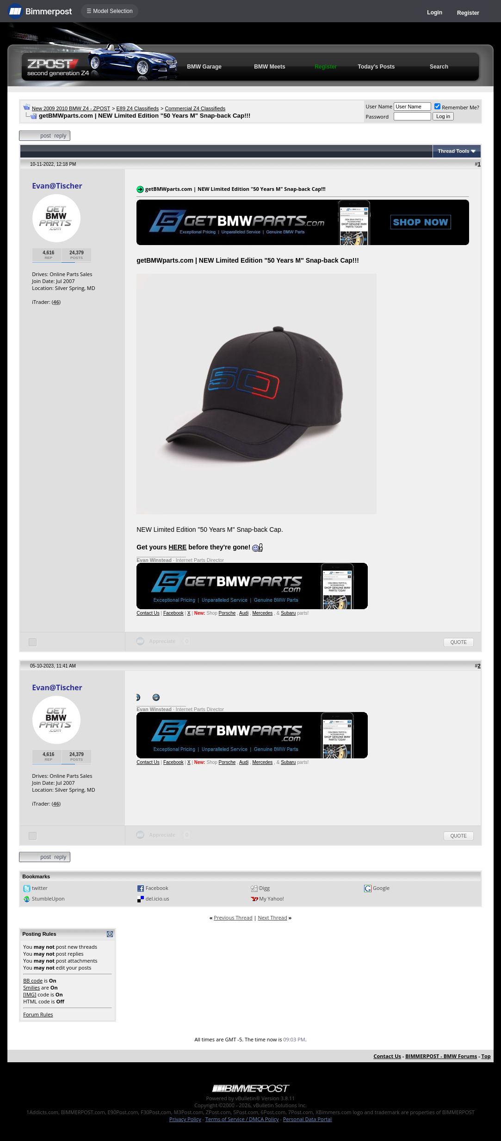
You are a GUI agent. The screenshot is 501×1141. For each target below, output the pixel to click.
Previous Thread (233, 917)
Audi (243, 613)
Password (377, 116)
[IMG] (29, 994)
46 (56, 301)
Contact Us (147, 613)
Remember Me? (456, 107)
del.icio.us (157, 898)
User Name (379, 106)
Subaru (288, 613)
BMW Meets (269, 66)
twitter (40, 887)
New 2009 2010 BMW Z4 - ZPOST (71, 108)
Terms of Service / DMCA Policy (242, 1119)
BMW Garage (204, 66)
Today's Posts (376, 66)
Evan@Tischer (57, 186)
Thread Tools (453, 151)
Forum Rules (38, 1014)
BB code (33, 980)
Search (439, 66)
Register (468, 13)
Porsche (227, 613)
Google (381, 887)
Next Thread (272, 917)
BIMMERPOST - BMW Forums (441, 1056)
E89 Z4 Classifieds (137, 108)
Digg (264, 887)
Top (486, 1056)
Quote (459, 642)
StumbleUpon (48, 898)
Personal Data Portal (307, 1119)
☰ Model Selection (110, 11)
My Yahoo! (271, 898)
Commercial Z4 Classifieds (195, 108)
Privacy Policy (185, 1119)
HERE (178, 547)
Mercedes (262, 613)
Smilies (31, 987)
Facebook (173, 613)
